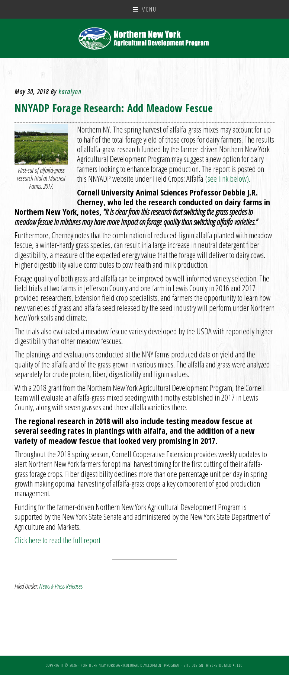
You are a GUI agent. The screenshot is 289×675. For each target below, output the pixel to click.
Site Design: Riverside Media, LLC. (214, 665)
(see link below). (226, 178)
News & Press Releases (61, 586)
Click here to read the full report (57, 539)
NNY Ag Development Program (144, 38)
